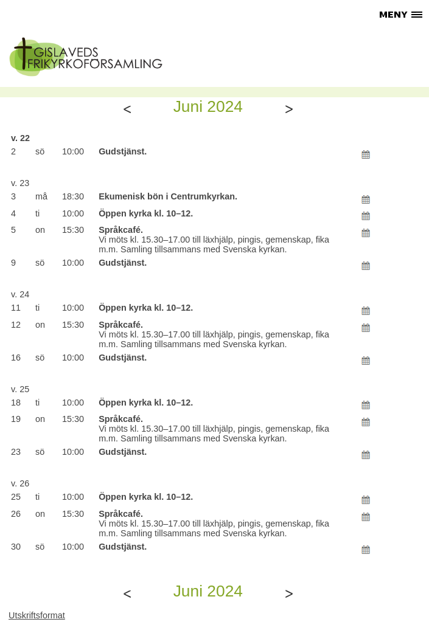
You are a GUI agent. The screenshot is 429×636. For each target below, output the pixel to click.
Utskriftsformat (37, 615)
